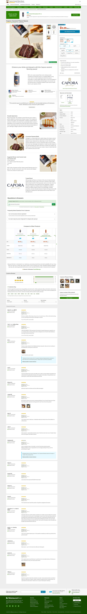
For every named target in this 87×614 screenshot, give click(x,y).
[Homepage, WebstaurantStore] (15, 4)
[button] (48, 27)
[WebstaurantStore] (15, 598)
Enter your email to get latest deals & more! (11, 592)
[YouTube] (10, 606)
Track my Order (77, 602)
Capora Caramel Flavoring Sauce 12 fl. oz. (34, 13)
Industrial (70, 7)
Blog (45, 599)
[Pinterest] (18, 606)
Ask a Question (52, 62)
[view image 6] (67, 286)
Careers (61, 602)
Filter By (25, 300)
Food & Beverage (33, 7)
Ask (53, 204)
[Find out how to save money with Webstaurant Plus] (28, 12)
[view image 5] (62, 286)
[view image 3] (72, 281)
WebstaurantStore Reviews (49, 606)
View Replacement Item (70, 31)
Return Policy (62, 607)
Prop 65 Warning (36, 269)
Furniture (51, 7)
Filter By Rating (43, 300)
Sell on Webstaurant (63, 606)
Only (60, 26)
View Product (75, 14)
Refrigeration (19, 7)
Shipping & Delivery (77, 606)
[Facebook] (13, 606)
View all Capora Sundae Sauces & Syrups (70, 88)
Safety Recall (47, 607)
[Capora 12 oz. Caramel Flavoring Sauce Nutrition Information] (62, 99)
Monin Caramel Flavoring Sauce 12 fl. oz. (33, 236)
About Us (61, 599)
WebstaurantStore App (34, 602)
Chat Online (75, 604)
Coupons (46, 603)
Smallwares (26, 7)
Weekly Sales (47, 602)
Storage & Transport (58, 7)
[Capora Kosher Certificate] (70, 99)
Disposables (45, 7)
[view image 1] (62, 281)
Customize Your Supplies (34, 603)
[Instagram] (7, 606)
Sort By (8, 300)
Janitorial (65, 7)
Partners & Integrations (34, 606)
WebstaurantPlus (33, 599)
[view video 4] (77, 281)
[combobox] (42, 4)
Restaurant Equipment (11, 7)
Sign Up (43, 591)
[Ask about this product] (32, 204)
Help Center (77, 600)
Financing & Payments (63, 603)
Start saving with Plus (56, 592)
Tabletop (39, 7)
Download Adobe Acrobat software (65, 106)
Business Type (77, 7)
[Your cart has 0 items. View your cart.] (79, 4)
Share (46, 62)
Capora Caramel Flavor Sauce (20, 235)
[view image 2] (67, 281)
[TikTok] (16, 606)
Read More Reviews (32, 107)
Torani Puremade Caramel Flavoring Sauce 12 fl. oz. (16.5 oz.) (46, 236)
